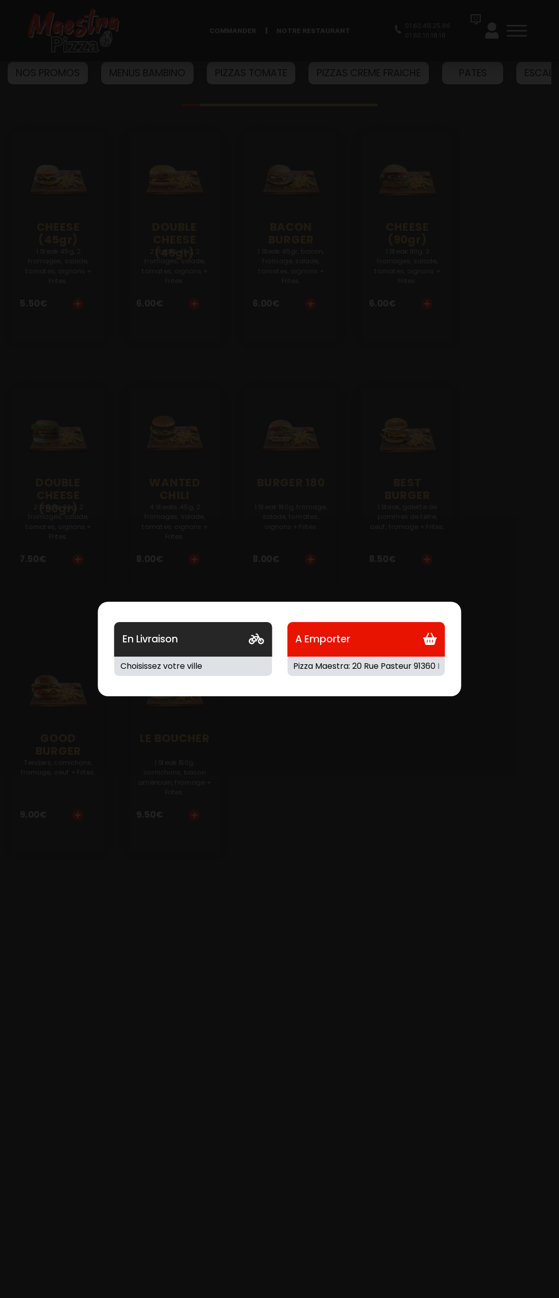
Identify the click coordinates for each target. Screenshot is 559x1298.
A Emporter (322, 639)
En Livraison (150, 639)
